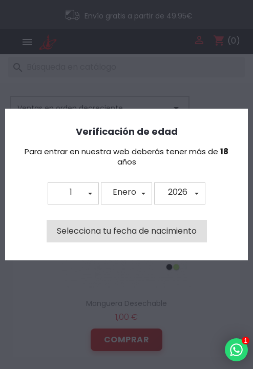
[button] (73, 193)
